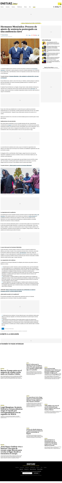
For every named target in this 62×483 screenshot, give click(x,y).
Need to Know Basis (48, 69)
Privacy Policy (40, 471)
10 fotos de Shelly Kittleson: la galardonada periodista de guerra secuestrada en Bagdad (34, 433)
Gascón (9, 126)
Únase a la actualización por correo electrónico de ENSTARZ (31, 473)
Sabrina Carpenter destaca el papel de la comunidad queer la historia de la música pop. (53, 52)
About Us (21, 471)
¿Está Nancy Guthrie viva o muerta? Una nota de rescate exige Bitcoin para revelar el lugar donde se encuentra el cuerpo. (12, 451)
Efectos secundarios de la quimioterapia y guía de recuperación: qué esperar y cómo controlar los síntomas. (53, 60)
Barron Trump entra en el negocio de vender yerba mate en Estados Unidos (11, 374)
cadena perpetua (32, 217)
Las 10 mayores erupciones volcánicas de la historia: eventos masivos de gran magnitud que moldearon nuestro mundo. (53, 56)
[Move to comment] (38, 37)
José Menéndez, (23, 254)
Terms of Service (33, 471)
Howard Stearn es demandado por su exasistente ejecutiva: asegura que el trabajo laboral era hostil (51, 444)
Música (34, 7)
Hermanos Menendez (9, 330)
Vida (39, 7)
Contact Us (26, 471)
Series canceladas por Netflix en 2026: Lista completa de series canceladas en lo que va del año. (53, 63)
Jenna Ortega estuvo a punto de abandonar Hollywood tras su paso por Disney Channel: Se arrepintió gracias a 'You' (53, 45)
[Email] (37, 37)
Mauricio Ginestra (5, 36)
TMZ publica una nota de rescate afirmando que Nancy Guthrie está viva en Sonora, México (52, 409)
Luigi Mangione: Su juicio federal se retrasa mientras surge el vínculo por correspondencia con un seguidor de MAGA (12, 412)
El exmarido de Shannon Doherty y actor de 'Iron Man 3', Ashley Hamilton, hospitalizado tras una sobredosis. (53, 49)
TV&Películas (26, 7)
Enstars (9, 3)
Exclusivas (10, 7)
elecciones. (32, 90)
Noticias (3, 7)
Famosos (17, 7)
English (44, 7)
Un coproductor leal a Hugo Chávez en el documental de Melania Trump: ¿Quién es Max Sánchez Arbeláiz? (34, 401)
